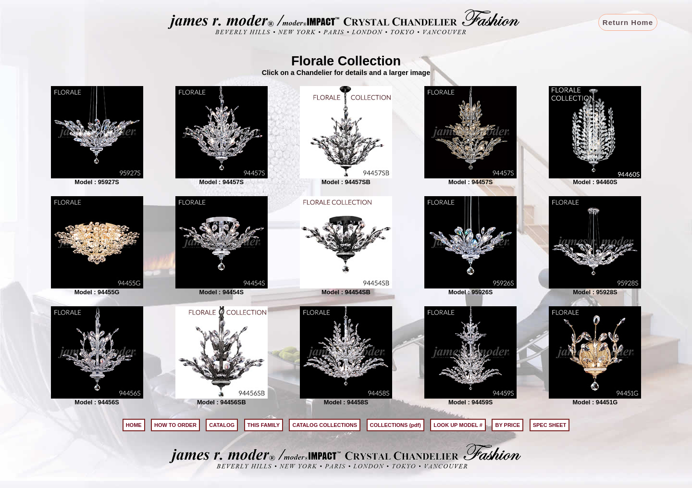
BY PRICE (507, 425)
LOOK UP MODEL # (457, 425)
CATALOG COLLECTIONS (324, 425)
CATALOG (222, 425)
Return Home (628, 22)
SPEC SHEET (550, 425)
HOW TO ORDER (175, 425)
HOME (134, 425)
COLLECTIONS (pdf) (395, 425)
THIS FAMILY (263, 425)
